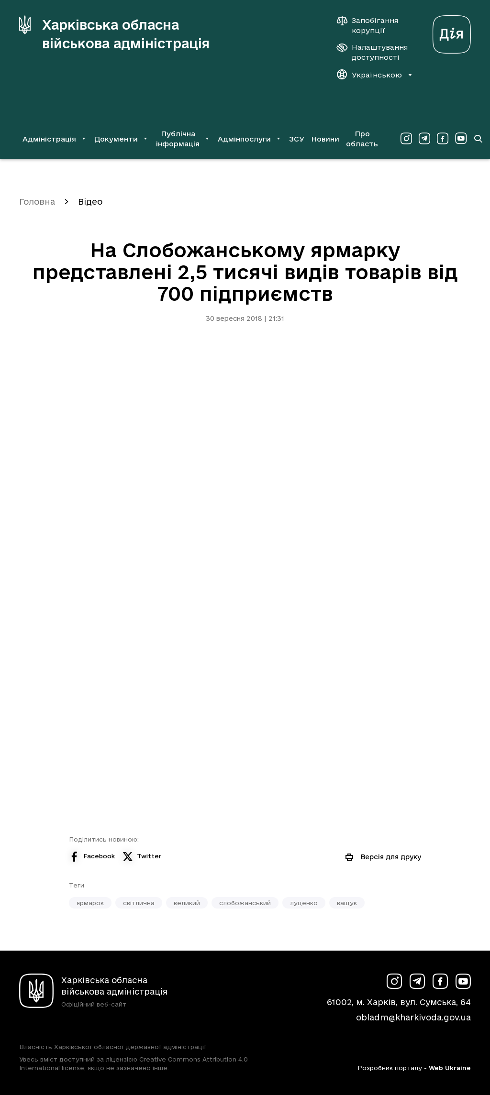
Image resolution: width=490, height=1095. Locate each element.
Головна (37, 201)
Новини (325, 139)
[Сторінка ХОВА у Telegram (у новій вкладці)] (424, 138)
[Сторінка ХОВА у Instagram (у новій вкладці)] (406, 138)
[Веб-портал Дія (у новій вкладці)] (452, 31)
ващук (347, 902)
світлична (139, 902)
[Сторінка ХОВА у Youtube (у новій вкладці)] (461, 138)
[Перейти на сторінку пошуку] (478, 138)
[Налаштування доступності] (372, 52)
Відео (90, 201)
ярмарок (90, 902)
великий (187, 902)
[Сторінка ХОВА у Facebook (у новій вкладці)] (442, 138)
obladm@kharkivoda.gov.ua (413, 1017)
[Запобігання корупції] (372, 25)
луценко (304, 902)
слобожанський (245, 902)
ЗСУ (296, 139)
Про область (362, 139)
